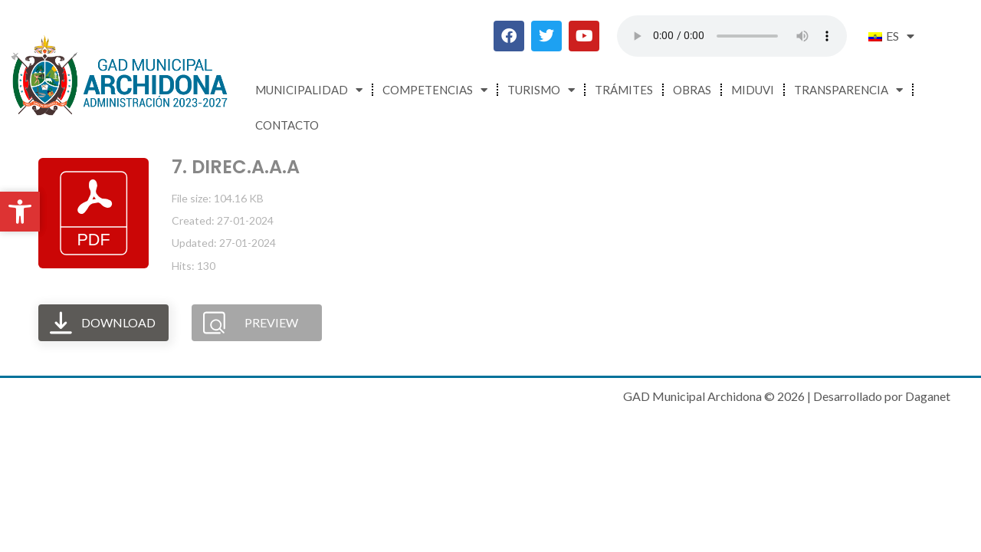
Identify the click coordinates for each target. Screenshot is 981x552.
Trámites (624, 90)
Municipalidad (309, 90)
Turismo (541, 90)
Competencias (434, 90)
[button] (20, 212)
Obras (692, 90)
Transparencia (848, 90)
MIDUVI (752, 90)
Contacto (287, 125)
